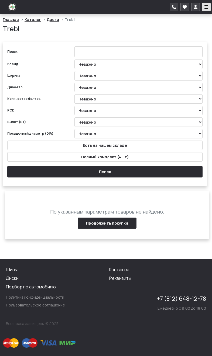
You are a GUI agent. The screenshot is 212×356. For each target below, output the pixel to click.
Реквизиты (120, 278)
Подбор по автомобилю (31, 287)
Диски (53, 19)
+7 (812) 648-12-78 (181, 299)
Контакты (119, 270)
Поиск (105, 171)
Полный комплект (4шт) (105, 156)
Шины (12, 270)
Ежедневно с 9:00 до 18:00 (182, 308)
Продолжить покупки (107, 223)
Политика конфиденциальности (35, 297)
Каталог (33, 19)
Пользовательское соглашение (35, 305)
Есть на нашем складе (105, 145)
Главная (11, 19)
